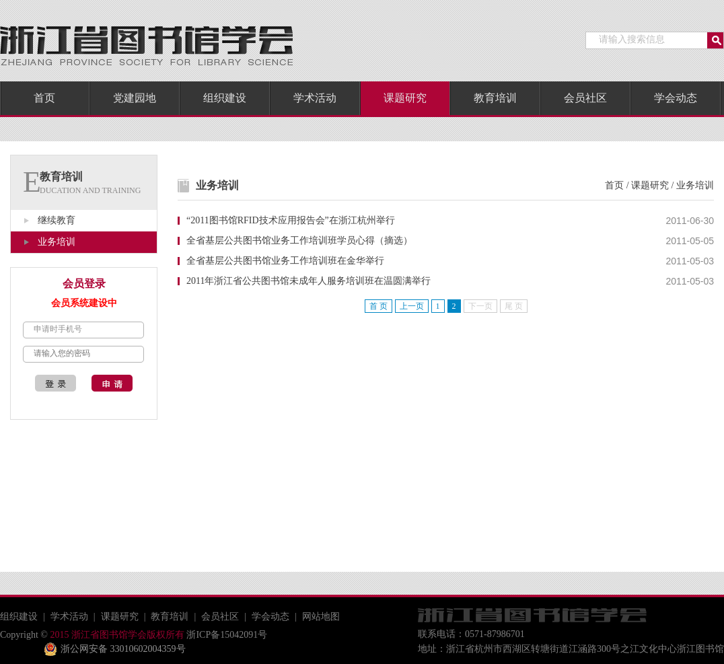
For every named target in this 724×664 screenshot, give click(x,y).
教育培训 (495, 98)
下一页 (480, 306)
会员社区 (585, 98)
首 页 (378, 306)
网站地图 (321, 617)
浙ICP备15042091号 (225, 635)
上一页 (412, 306)
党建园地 (134, 98)
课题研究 (405, 98)
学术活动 (314, 98)
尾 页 (514, 306)
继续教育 (56, 220)
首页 (44, 98)
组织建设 (224, 98)
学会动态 (675, 98)
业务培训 (56, 242)
